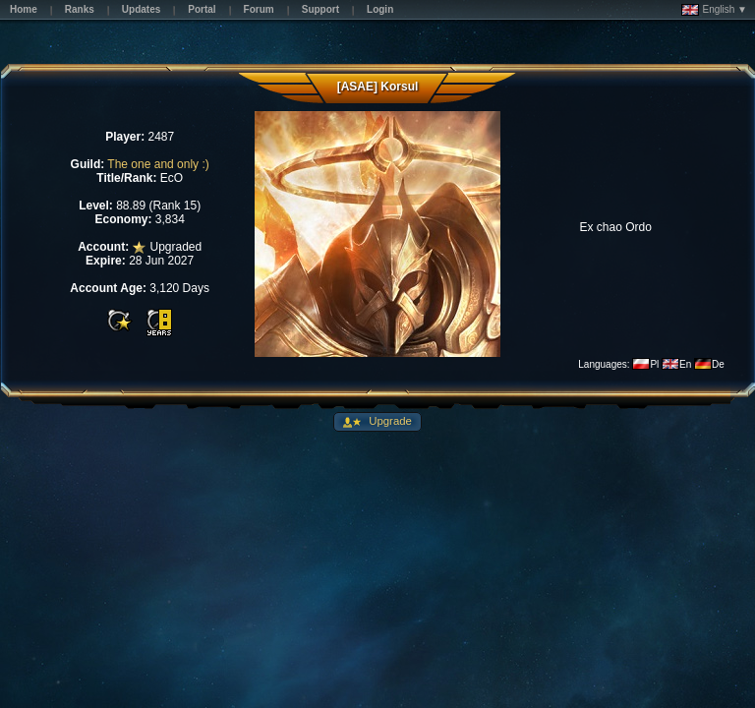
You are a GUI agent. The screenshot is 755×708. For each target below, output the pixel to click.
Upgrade (389, 421)
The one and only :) (157, 164)
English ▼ (714, 10)
